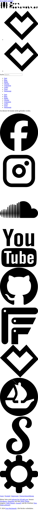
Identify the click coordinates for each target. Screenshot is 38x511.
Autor (2, 496)
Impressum (14, 496)
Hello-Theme (25, 501)
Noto (35, 503)
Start (5, 78)
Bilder (6, 82)
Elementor (11, 501)
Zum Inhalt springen (6, 1)
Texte (6, 89)
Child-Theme (10, 503)
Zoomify (18, 503)
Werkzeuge (7, 91)
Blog (5, 80)
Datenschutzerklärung (27, 496)
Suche (2, 74)
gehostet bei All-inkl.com (20, 499)
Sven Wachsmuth (11, 508)
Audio (6, 87)
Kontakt (7, 496)
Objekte (6, 84)
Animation (7, 85)
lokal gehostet (5, 505)
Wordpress (3, 501)
